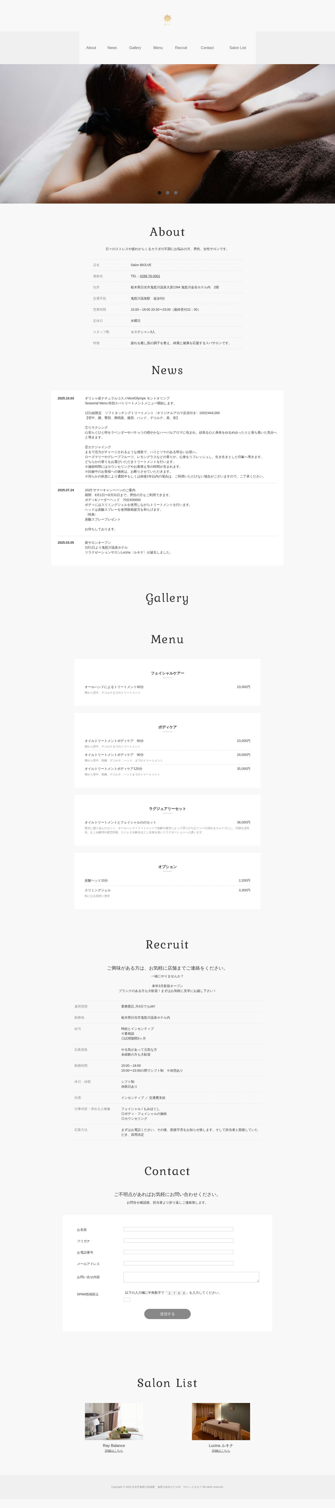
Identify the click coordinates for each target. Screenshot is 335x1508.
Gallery (135, 38)
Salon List (239, 38)
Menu (158, 38)
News (111, 38)
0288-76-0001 (150, 257)
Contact (208, 38)
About (90, 38)
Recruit (181, 38)
